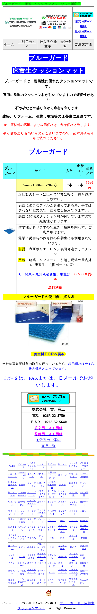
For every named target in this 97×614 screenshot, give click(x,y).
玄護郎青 (62, 557)
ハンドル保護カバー (52, 485)
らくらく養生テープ (22, 582)
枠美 (62, 538)
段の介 (73, 547)
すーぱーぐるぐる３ (62, 572)
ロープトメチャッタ (31, 503)
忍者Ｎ (22, 485)
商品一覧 (48, 446)
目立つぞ (62, 475)
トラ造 (52, 572)
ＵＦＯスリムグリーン (62, 528)
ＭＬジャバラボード (41, 513)
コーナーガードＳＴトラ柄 (73, 572)
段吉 (52, 547)
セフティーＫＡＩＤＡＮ (41, 494)
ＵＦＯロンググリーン (12, 538)
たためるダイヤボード (31, 466)
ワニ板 (12, 466)
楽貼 (62, 520)
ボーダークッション (31, 572)
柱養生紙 (31, 547)
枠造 (52, 538)
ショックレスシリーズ (22, 475)
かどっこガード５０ (12, 485)
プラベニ (52, 520)
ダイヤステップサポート (52, 494)
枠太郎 (84, 538)
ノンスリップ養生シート (84, 466)
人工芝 (22, 557)
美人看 (62, 485)
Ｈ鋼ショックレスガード (52, 475)
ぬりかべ (84, 520)
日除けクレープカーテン (41, 547)
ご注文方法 (83, 44)
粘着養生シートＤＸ (73, 582)
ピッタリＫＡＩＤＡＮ (62, 494)
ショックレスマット (73, 466)
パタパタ (73, 520)
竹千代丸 (31, 538)
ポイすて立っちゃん (41, 557)
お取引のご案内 (48, 440)
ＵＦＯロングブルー (84, 528)
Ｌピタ (22, 547)
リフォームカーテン (73, 557)
